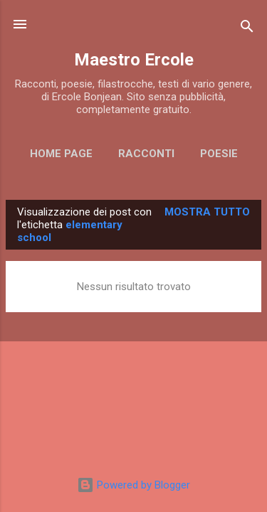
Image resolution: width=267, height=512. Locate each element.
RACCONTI (146, 153)
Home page (61, 153)
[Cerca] (247, 28)
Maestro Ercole (134, 60)
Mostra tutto (207, 212)
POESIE (219, 153)
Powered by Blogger (133, 485)
